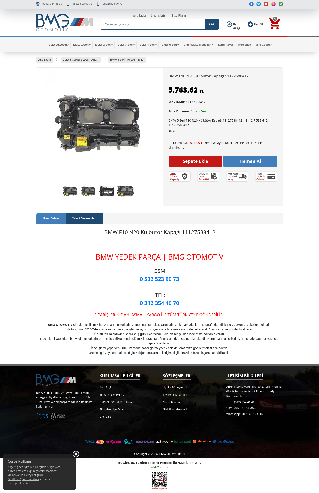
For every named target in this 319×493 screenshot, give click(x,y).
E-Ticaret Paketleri (160, 463)
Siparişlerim (159, 15)
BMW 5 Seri (169, 44)
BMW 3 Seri (125, 44)
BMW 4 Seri (147, 44)
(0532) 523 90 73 (82, 4)
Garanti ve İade (173, 402)
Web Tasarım (159, 467)
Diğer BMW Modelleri (197, 44)
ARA (211, 24)
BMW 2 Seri (103, 44)
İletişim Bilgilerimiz (112, 395)
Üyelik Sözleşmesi (175, 387)
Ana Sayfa (139, 15)
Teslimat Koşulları (175, 395)
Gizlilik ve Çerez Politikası (23, 479)
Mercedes (244, 44)
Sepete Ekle (195, 161)
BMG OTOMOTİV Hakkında (117, 402)
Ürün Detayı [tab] (51, 218)
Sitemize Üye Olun (112, 409)
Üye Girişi (106, 417)
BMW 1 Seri (81, 44)
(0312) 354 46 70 (52, 4)
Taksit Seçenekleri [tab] (84, 218)
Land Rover (225, 44)
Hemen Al (250, 161)
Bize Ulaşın (179, 15)
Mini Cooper (264, 44)
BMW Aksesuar (58, 44)
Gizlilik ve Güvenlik (175, 409)
